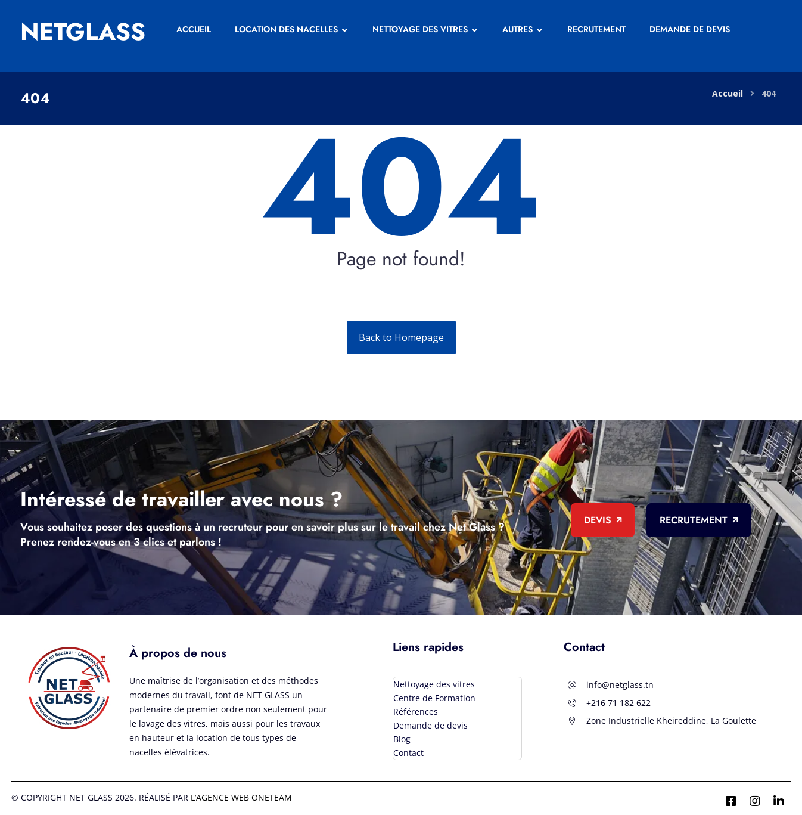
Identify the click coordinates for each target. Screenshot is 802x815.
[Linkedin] (779, 801)
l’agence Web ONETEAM (241, 797)
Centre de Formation (434, 698)
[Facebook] (731, 801)
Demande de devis (430, 725)
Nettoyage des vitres (434, 684)
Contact (408, 752)
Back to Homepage (401, 337)
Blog (402, 739)
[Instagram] (755, 801)
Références (415, 711)
